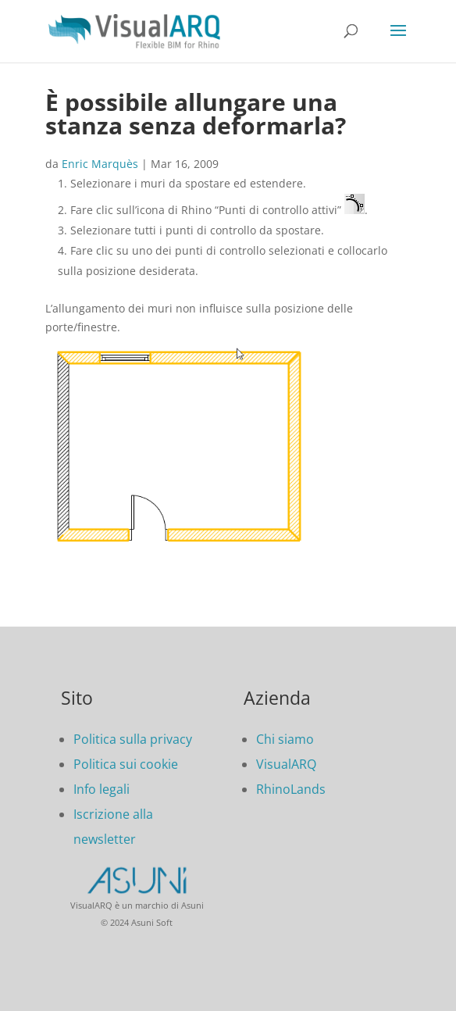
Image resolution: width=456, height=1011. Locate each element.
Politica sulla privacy (132, 739)
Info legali (101, 789)
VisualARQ (286, 764)
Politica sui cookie (125, 764)
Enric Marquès (100, 163)
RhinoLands (291, 789)
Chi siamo (285, 739)
